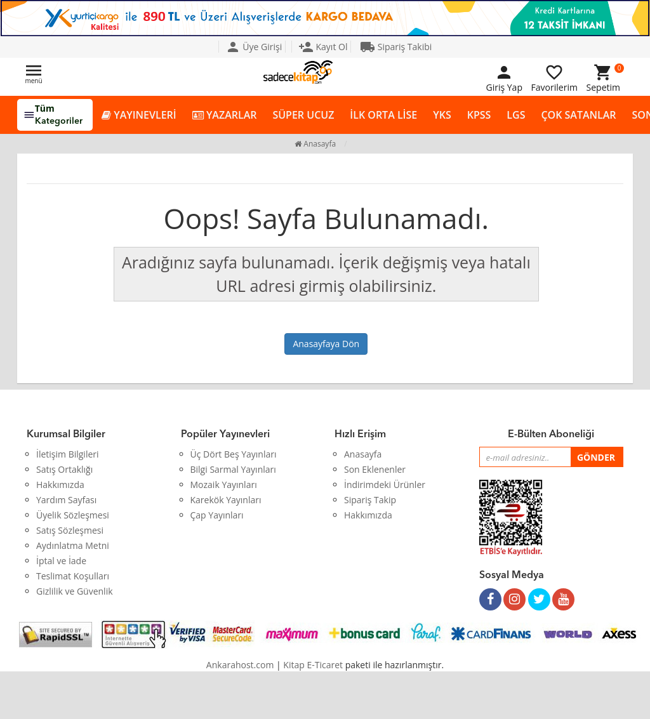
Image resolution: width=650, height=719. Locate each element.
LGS (516, 115)
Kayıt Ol (323, 47)
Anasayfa (315, 143)
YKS (442, 115)
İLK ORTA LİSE (383, 115)
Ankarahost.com (240, 665)
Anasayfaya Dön (326, 344)
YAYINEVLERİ (139, 115)
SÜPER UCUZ (303, 115)
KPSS (479, 115)
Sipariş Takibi (396, 47)
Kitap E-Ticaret (313, 665)
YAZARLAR (224, 115)
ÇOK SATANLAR (578, 115)
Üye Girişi (253, 47)
